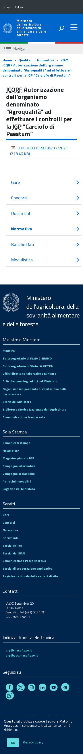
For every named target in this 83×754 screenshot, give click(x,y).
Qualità (25, 60)
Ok (13, 742)
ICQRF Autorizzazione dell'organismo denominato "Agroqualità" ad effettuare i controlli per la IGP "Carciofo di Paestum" (37, 70)
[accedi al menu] (73, 27)
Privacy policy (33, 742)
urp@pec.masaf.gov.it (22, 655)
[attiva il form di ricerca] (62, 28)
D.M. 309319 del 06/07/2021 (39, 151)
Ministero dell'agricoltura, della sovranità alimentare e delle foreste (31, 28)
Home (7, 60)
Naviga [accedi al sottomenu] (14, 48)
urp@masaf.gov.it (19, 650)
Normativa (45, 60)
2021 (65, 60)
